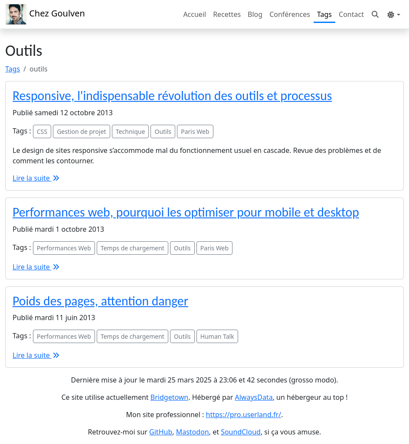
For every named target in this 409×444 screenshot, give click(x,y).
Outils (162, 131)
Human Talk (217, 336)
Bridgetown (169, 397)
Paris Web (195, 131)
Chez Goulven (45, 14)
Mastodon (192, 432)
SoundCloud (241, 432)
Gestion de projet (81, 131)
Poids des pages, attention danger (100, 301)
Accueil (194, 14)
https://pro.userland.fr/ (243, 414)
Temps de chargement (132, 248)
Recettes (227, 14)
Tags (324, 14)
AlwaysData (254, 397)
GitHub (160, 432)
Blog (255, 14)
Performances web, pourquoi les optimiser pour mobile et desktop (186, 212)
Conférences (289, 14)
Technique (130, 131)
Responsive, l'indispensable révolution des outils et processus (172, 96)
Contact (351, 14)
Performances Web (64, 248)
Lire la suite (36, 178)
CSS (42, 131)
